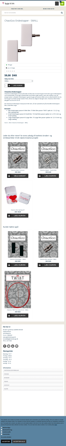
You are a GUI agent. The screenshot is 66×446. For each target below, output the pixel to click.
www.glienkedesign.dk (9, 337)
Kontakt (6, 385)
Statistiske (6, 434)
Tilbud (6, 381)
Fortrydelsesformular (11, 370)
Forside (6, 374)
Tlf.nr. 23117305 (7, 341)
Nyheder (6, 378)
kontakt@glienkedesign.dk (10, 339)
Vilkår (6, 389)
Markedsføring (7, 430)
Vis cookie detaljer (6, 437)
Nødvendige (6, 427)
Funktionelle (7, 432)
